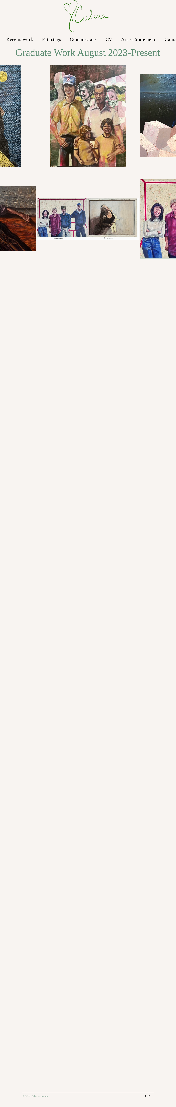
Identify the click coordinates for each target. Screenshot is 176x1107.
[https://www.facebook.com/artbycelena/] (145, 1096)
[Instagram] (149, 1096)
